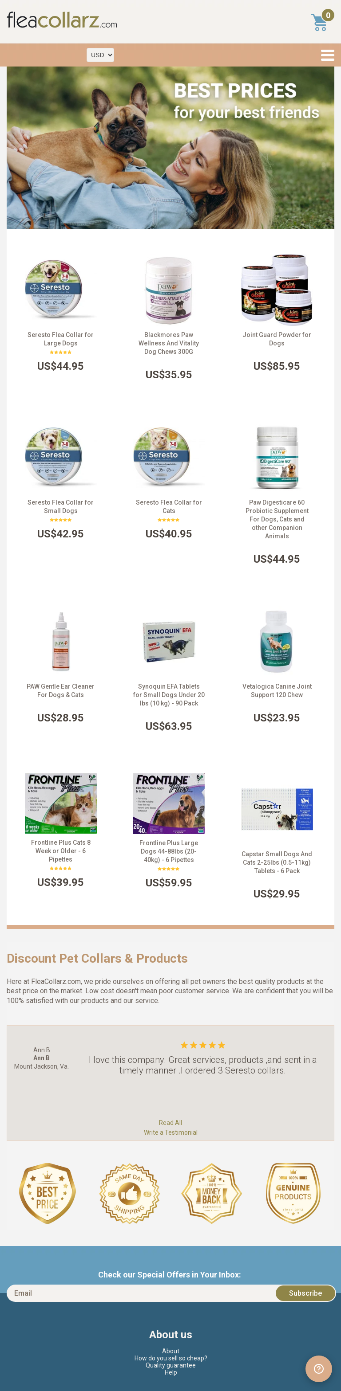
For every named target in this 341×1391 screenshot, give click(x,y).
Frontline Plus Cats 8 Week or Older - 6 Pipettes (61, 851)
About (170, 1351)
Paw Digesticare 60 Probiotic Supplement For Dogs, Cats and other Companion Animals (277, 519)
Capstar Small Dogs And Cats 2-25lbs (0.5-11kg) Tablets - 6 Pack (277, 862)
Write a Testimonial (171, 1132)
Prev (18, 148)
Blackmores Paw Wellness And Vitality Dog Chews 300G (169, 343)
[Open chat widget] (318, 1369)
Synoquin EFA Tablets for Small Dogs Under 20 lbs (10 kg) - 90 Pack (169, 695)
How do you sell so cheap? (171, 1358)
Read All (170, 1122)
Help (171, 1372)
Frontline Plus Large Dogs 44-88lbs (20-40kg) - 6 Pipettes (168, 851)
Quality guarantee (171, 1365)
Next (323, 148)
